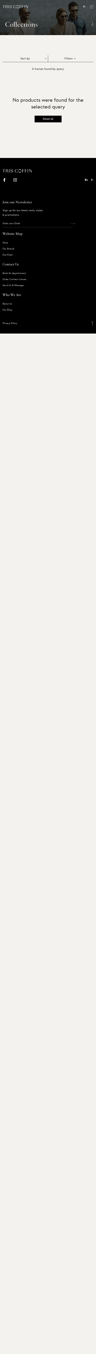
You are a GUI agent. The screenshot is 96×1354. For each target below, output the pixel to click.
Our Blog (7, 310)
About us (7, 304)
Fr (84, 6)
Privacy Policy (10, 323)
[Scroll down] (92, 24)
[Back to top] (92, 323)
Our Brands (8, 249)
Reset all (48, 119)
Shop (5, 243)
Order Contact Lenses (14, 279)
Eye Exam (8, 255)
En (86, 180)
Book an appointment (14, 273)
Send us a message (13, 285)
